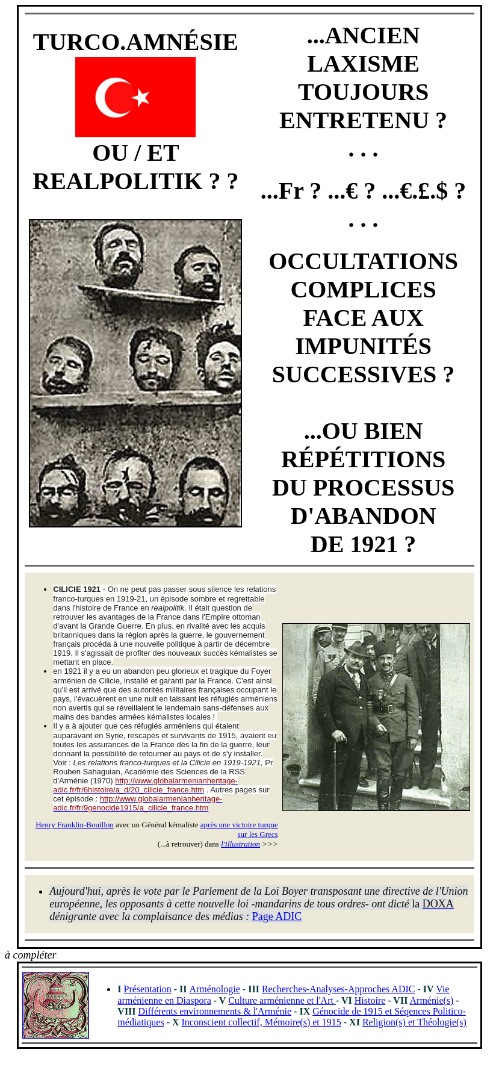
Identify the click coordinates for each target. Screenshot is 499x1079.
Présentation (148, 989)
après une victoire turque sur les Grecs (239, 829)
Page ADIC (277, 916)
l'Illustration (240, 843)
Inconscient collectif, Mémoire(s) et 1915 (261, 1022)
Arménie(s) (432, 1000)
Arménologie (214, 989)
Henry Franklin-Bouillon (75, 824)
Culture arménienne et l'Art (282, 1000)
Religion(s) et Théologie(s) (414, 1022)
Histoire (370, 1000)
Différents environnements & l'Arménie (215, 1011)
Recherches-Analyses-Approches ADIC (338, 989)
